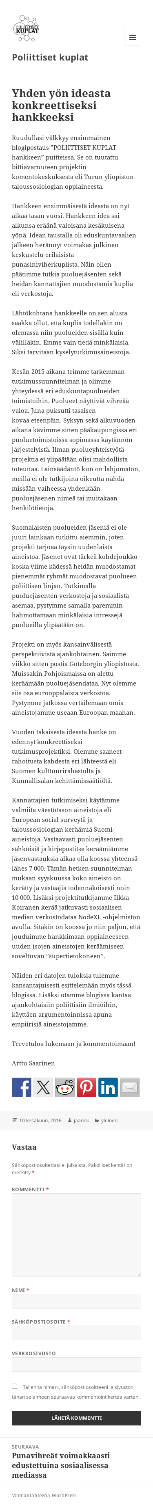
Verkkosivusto (34, 1353)
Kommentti (30, 1189)
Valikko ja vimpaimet (132, 45)
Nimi (21, 1290)
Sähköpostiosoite (41, 1321)
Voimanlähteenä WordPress (44, 1495)
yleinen (109, 1120)
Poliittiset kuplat (50, 57)
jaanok (81, 1120)
